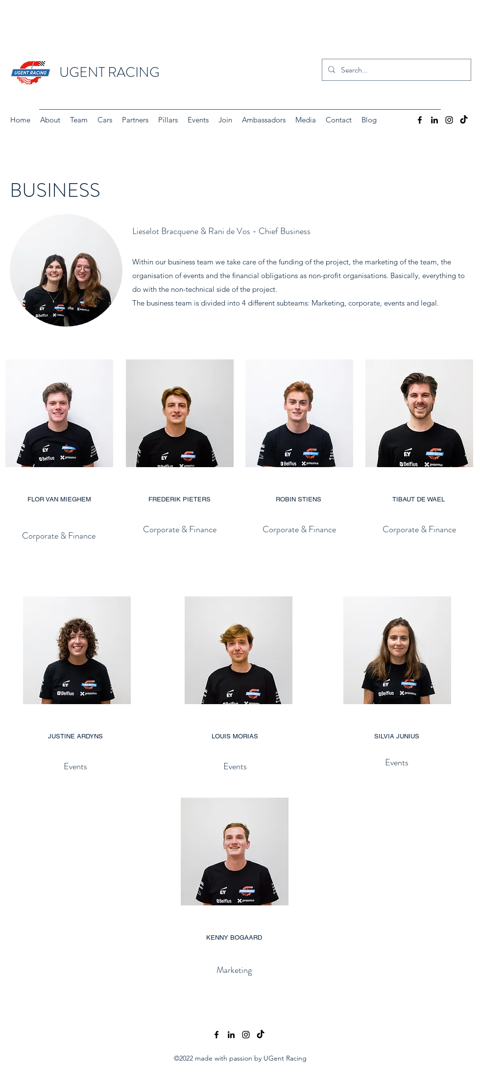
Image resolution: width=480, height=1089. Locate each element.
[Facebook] (420, 120)
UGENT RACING (109, 72)
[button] (79, 120)
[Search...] (395, 70)
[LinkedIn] (434, 120)
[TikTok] (464, 120)
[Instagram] (449, 120)
